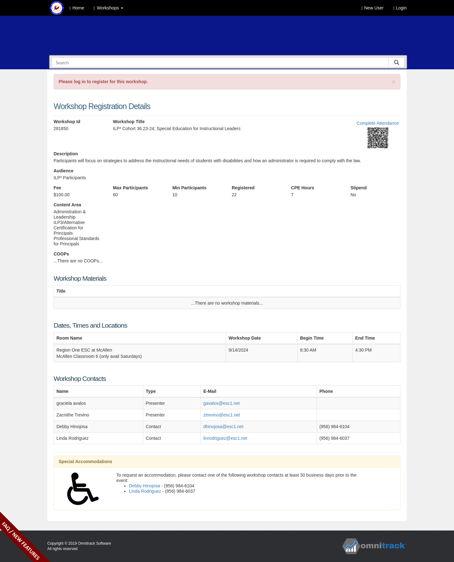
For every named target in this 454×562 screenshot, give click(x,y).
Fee (57, 187)
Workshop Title (129, 121)
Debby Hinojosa (144, 485)
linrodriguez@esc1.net (225, 438)
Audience (63, 170)
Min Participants (189, 187)
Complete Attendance (378, 123)
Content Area (67, 204)
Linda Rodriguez (145, 491)
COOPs (61, 253)
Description (66, 153)
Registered (243, 187)
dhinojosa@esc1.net (223, 426)
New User (372, 8)
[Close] (394, 81)
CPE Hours (302, 187)
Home (76, 8)
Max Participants (130, 187)
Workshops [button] (108, 8)
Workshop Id (67, 121)
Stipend (359, 187)
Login (400, 8)
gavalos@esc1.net (221, 403)
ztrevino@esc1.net (221, 414)
